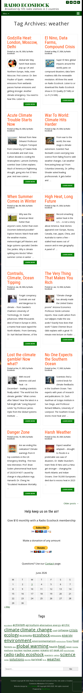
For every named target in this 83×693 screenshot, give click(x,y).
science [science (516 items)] (67, 654)
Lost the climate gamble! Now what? (21, 359)
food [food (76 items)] (76, 641)
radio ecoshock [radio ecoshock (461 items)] (29, 654)
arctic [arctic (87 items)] (66, 625)
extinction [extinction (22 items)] (61, 641)
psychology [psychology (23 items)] (69, 650)
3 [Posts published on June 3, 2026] (32, 584)
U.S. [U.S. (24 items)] (44, 660)
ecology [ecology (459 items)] (11, 635)
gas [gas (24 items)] (14, 647)
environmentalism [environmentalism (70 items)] (44, 641)
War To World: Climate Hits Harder (57, 120)
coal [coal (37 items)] (55, 630)
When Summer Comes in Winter (21, 198)
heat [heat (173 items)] (62, 646)
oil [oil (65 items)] (51, 650)
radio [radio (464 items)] (9, 654)
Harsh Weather (58, 432)
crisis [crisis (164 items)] (73, 630)
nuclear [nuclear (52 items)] (18, 650)
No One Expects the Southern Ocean (58, 359)
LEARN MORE (30, 104)
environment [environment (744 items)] (18, 640)
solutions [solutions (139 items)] (16, 659)
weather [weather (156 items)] (54, 659)
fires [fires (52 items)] (69, 641)
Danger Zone (18, 432)
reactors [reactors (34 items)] (48, 655)
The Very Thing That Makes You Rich (59, 278)
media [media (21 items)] (75, 647)
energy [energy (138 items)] (67, 635)
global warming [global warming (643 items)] (32, 646)
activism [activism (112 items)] (19, 625)
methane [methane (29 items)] (8, 650)
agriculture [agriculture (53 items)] (32, 625)
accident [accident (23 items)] (8, 625)
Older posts (71, 503)
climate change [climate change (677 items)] (36, 629)
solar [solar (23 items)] (6, 660)
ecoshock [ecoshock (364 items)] (41, 634)
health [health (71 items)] (53, 646)
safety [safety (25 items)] (57, 655)
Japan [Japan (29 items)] (69, 647)
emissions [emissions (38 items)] (55, 635)
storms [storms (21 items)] (28, 660)
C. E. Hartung (32, 686)
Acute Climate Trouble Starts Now (19, 120)
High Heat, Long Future (59, 198)
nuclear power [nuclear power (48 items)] (31, 650)
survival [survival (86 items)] (36, 659)
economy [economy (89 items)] (26, 635)
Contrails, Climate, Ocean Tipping (20, 278)
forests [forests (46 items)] (8, 646)
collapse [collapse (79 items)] (63, 630)
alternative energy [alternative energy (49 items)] (50, 625)
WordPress (46, 689)
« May (7, 606)
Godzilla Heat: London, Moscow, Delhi (22, 42)
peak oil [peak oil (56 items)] (58, 650)
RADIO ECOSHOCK (26, 5)
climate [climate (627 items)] (12, 629)
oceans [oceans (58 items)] (44, 650)
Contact (49, 563)
